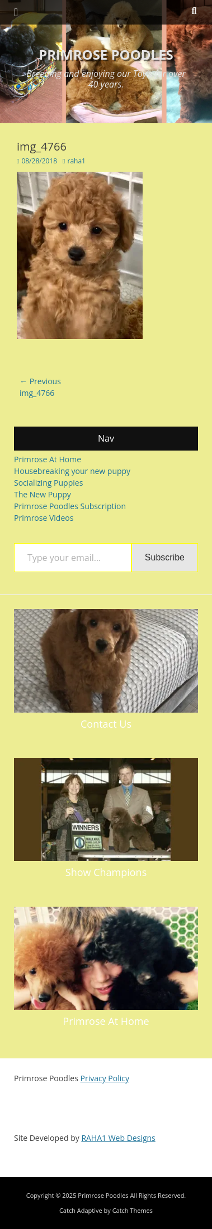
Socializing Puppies (48, 482)
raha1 (76, 161)
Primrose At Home (47, 459)
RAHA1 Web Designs (118, 1138)
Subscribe (165, 557)
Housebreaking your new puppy (72, 471)
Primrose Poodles (106, 54)
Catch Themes (132, 1210)
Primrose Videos (43, 517)
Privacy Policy (105, 1078)
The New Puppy (42, 494)
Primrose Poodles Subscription (70, 506)
